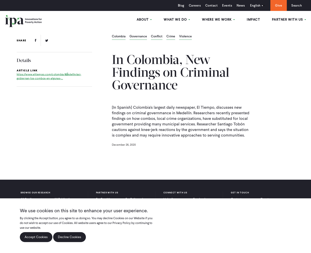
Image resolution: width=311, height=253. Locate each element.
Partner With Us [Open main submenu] (289, 19)
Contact (211, 5)
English (255, 5)
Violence (185, 36)
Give (278, 5)
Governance (138, 36)
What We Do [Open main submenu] (177, 19)
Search (296, 5)
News (241, 5)
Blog (181, 5)
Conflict (156, 36)
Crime (170, 36)
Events (227, 5)
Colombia (119, 36)
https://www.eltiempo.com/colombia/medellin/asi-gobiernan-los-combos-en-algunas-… (49, 76)
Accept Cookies (36, 237)
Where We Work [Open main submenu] (218, 19)
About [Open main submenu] (144, 19)
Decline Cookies (69, 237)
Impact (253, 19)
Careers (195, 5)
